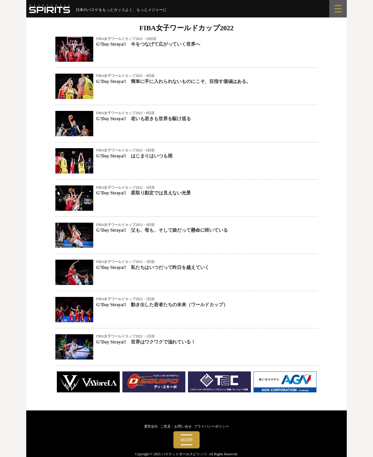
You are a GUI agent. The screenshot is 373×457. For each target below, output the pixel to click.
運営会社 (151, 426)
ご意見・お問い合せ (176, 426)
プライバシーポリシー (211, 426)
